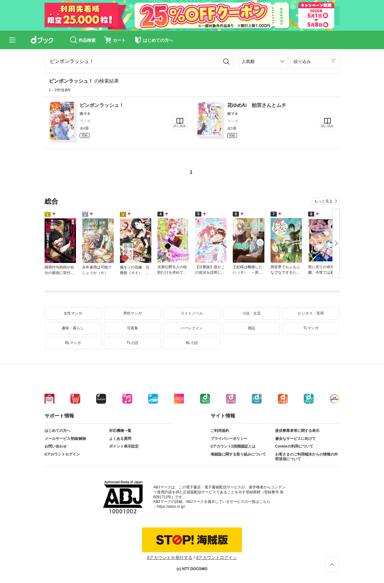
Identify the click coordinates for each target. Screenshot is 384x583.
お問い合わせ (56, 446)
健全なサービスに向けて (295, 438)
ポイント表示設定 (124, 446)
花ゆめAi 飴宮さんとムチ (256, 105)
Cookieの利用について (294, 446)
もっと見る (323, 201)
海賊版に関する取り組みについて (238, 454)
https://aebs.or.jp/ (171, 506)
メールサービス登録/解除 (65, 438)
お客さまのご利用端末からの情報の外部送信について (306, 456)
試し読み (180, 125)
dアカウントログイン (62, 454)
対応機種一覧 (120, 430)
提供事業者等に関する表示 (297, 430)
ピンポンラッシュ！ (102, 105)
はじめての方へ (57, 430)
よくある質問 (120, 438)
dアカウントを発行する (169, 557)
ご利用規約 (220, 430)
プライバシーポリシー (229, 438)
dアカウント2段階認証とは (233, 446)
